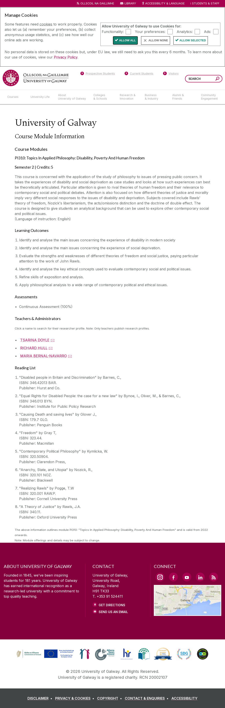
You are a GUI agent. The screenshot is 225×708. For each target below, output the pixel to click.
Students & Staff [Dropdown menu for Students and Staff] (205, 3)
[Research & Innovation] (128, 97)
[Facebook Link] (173, 577)
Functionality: (113, 31)
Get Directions (112, 605)
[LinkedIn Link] (200, 577)
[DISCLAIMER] (40, 698)
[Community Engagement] (209, 97)
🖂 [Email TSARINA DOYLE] (53, 340)
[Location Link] (187, 613)
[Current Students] (139, 74)
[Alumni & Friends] (183, 97)
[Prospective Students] (97, 74)
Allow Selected (193, 40)
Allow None (158, 40)
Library (130, 3)
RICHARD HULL (33, 348)
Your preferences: (150, 31)
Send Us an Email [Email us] (113, 612)
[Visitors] (171, 74)
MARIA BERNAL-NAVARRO (43, 356)
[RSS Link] (213, 577)
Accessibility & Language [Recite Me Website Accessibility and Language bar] (163, 3)
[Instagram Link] (160, 577)
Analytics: (185, 31)
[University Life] (40, 97)
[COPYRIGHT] (110, 698)
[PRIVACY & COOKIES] (75, 698)
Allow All (127, 40)
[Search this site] (217, 79)
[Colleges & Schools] (103, 97)
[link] (85, 654)
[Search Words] (203, 78)
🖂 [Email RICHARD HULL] (51, 348)
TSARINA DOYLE (34, 340)
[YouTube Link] (186, 577)
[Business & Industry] (155, 97)
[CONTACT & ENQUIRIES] (147, 698)
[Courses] (15, 97)
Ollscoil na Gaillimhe (97, 3)
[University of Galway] (36, 78)
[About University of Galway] (72, 97)
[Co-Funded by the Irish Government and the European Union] (46, 657)
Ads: (207, 31)
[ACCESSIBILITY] (184, 698)
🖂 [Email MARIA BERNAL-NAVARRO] (70, 356)
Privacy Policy (65, 57)
